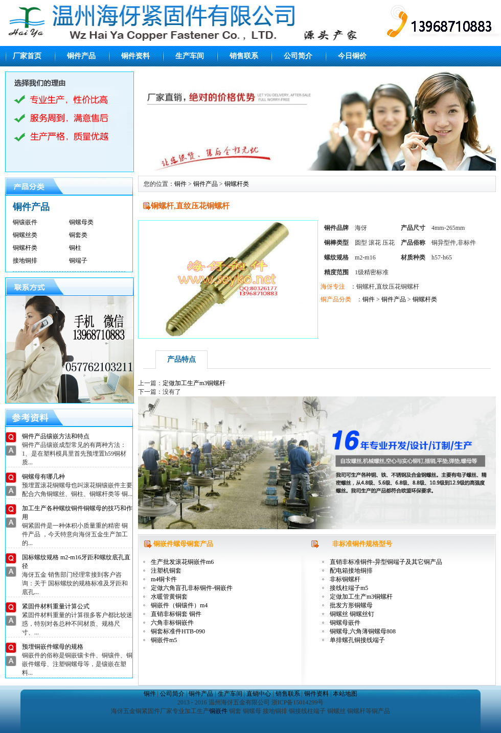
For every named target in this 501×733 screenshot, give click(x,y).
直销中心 (258, 693)
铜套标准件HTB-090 (178, 631)
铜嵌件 (218, 711)
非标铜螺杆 (345, 579)
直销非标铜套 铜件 (176, 614)
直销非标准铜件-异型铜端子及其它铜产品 (386, 561)
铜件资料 (135, 56)
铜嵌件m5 (164, 640)
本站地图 (345, 693)
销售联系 (244, 56)
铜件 (180, 183)
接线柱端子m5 (349, 588)
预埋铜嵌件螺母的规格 (52, 646)
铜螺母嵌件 (345, 622)
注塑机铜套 (166, 570)
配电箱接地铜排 (351, 570)
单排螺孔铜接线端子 (357, 640)
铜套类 (78, 235)
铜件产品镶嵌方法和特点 (55, 436)
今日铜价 (352, 56)
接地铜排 (25, 260)
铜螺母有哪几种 (43, 476)
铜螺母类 (81, 222)
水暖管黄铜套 (169, 596)
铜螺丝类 (25, 235)
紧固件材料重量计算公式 (55, 606)
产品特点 (181, 359)
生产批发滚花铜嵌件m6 (182, 561)
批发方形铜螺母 (351, 605)
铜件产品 (81, 56)
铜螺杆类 (25, 247)
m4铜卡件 (164, 579)
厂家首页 (27, 56)
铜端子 (78, 260)
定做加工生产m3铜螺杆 (194, 383)
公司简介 (298, 56)
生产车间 (189, 56)
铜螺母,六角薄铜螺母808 (363, 631)
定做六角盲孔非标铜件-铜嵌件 (192, 588)
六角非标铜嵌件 (172, 622)
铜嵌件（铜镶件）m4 (179, 605)
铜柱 (75, 247)
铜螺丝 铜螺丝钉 (352, 614)
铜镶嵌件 (25, 222)
